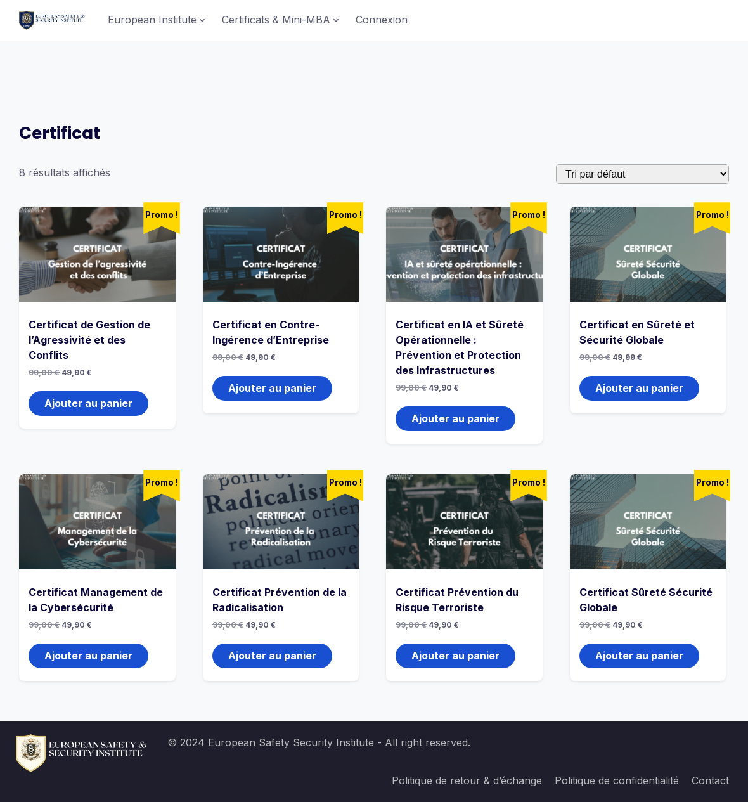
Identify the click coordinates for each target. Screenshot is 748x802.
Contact (710, 780)
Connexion (382, 19)
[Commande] (642, 174)
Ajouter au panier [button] (88, 403)
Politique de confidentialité (617, 780)
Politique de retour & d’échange (467, 780)
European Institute (152, 19)
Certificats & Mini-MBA (276, 19)
